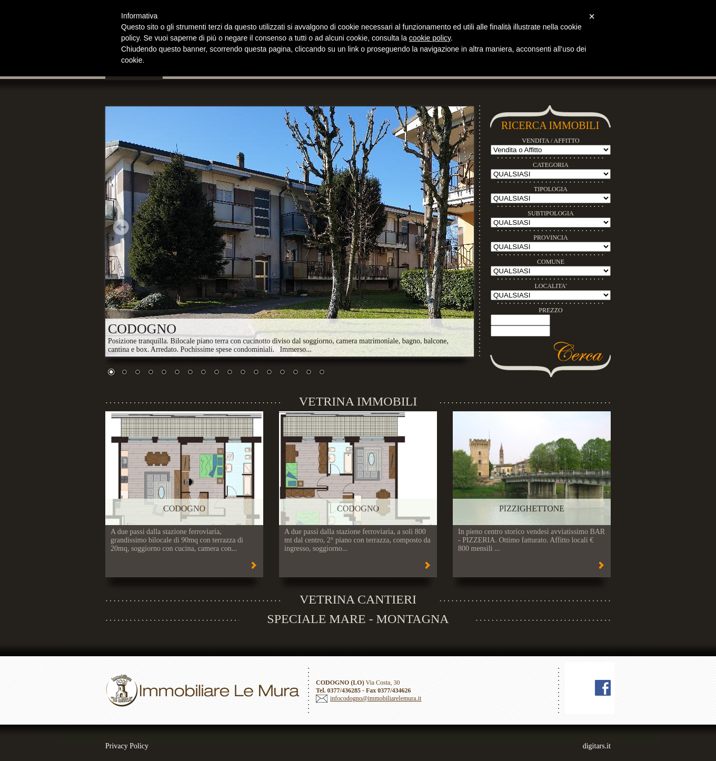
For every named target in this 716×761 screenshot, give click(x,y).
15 (295, 373)
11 (242, 373)
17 (321, 373)
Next (458, 227)
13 (269, 373)
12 (256, 373)
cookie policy (430, 38)
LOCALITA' (550, 286)
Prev (121, 227)
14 (282, 373)
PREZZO (550, 310)
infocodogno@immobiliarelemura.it (375, 698)
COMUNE (550, 261)
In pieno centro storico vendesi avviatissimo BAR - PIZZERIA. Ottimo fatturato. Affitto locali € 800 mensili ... (531, 540)
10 (229, 373)
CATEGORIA (551, 165)
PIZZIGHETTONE (531, 508)
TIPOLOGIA (551, 189)
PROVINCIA (550, 237)
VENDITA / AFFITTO (551, 140)
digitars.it (597, 746)
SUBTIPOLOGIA (550, 213)
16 (308, 373)
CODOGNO (184, 508)
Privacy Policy (126, 746)
